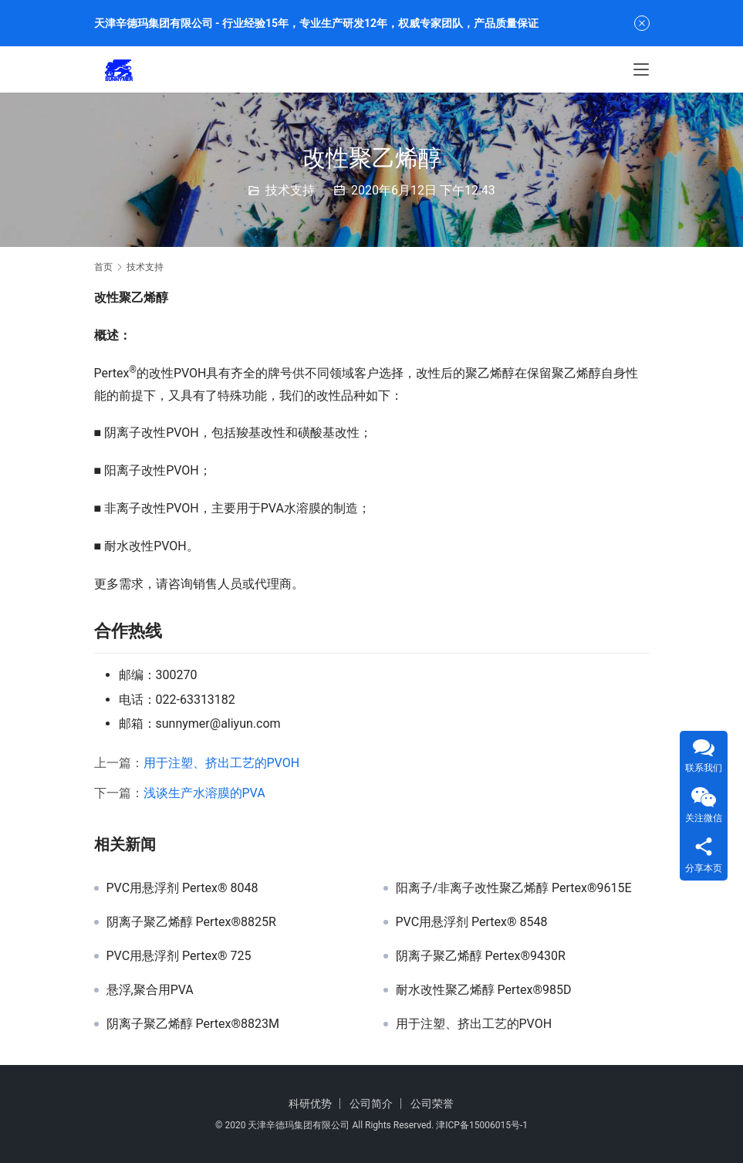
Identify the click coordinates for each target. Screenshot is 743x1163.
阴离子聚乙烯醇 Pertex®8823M (192, 1024)
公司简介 (371, 1103)
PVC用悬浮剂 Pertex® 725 (179, 956)
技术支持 (290, 190)
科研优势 (310, 1103)
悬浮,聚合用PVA (150, 990)
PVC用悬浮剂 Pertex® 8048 (182, 888)
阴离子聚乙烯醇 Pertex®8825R (191, 922)
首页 (103, 267)
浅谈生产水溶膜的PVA (204, 793)
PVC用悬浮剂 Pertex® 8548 (472, 922)
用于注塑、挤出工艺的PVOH (222, 763)
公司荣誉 (432, 1103)
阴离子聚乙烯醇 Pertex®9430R (481, 956)
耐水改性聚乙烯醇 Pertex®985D (484, 990)
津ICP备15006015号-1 (482, 1125)
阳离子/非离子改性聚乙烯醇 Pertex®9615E (514, 888)
